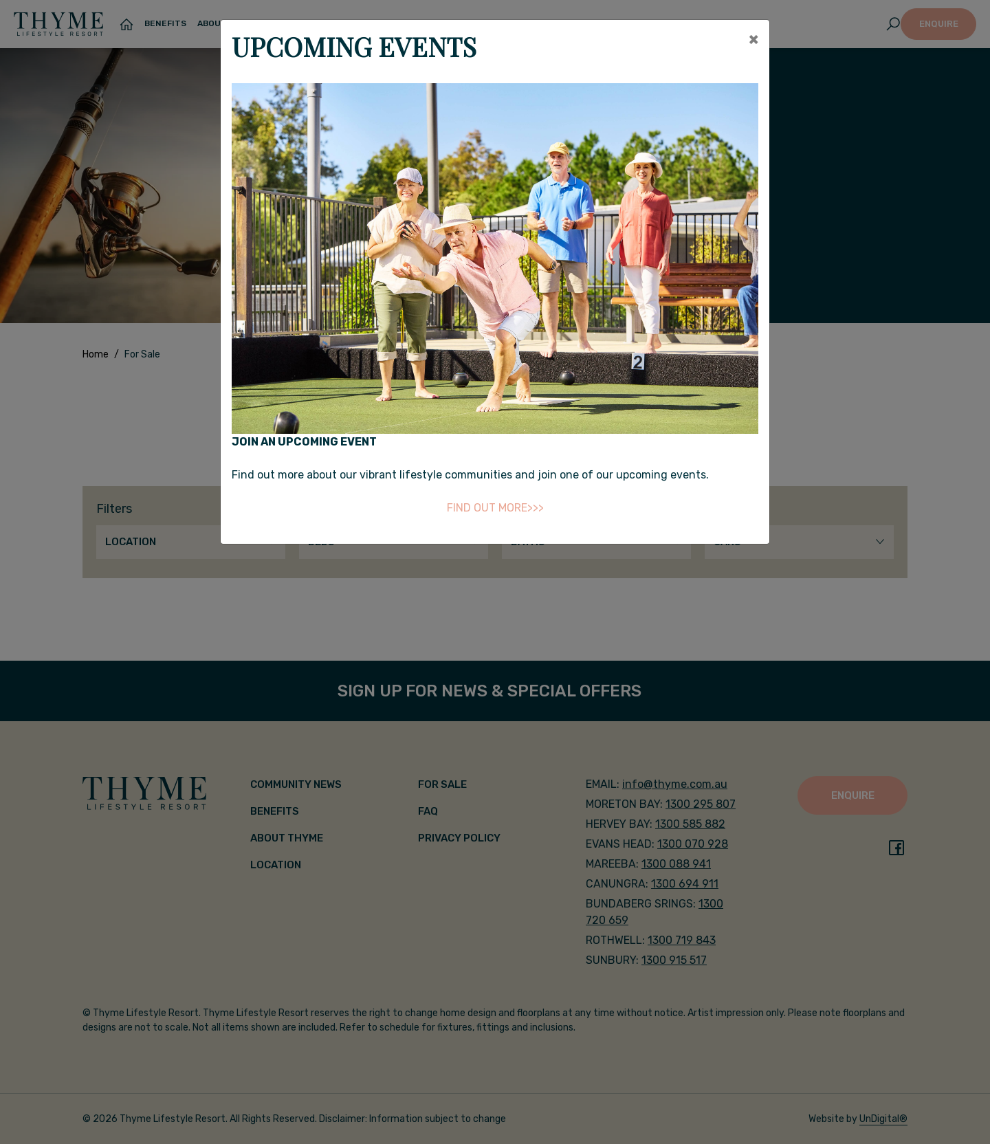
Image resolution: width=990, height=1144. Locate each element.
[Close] (753, 39)
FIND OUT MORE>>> (495, 507)
